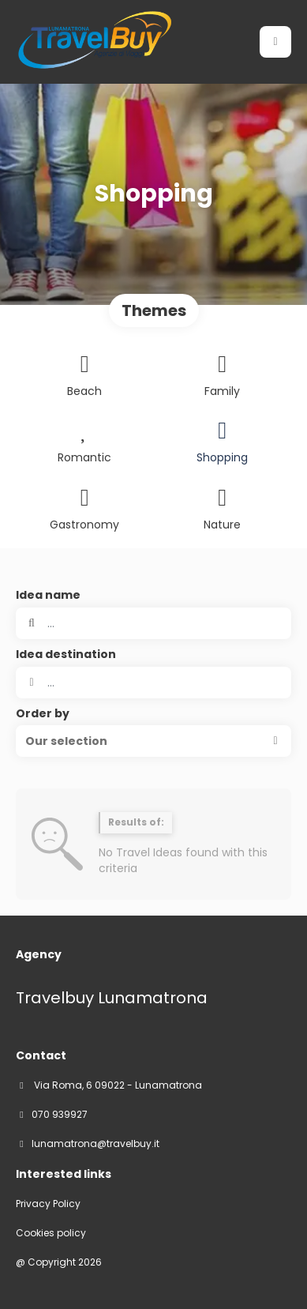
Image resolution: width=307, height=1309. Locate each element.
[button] (153, 741)
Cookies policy (51, 1233)
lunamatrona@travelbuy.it (95, 1144)
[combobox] (153, 682)
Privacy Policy (48, 1204)
